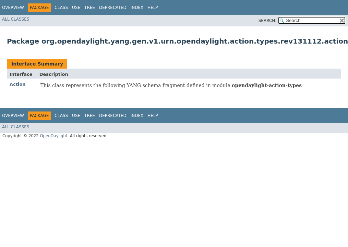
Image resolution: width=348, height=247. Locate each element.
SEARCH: (268, 20)
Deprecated (113, 7)
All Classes (15, 19)
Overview (13, 7)
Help (152, 7)
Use (76, 7)
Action (18, 84)
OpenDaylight (53, 135)
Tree (89, 7)
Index (137, 7)
